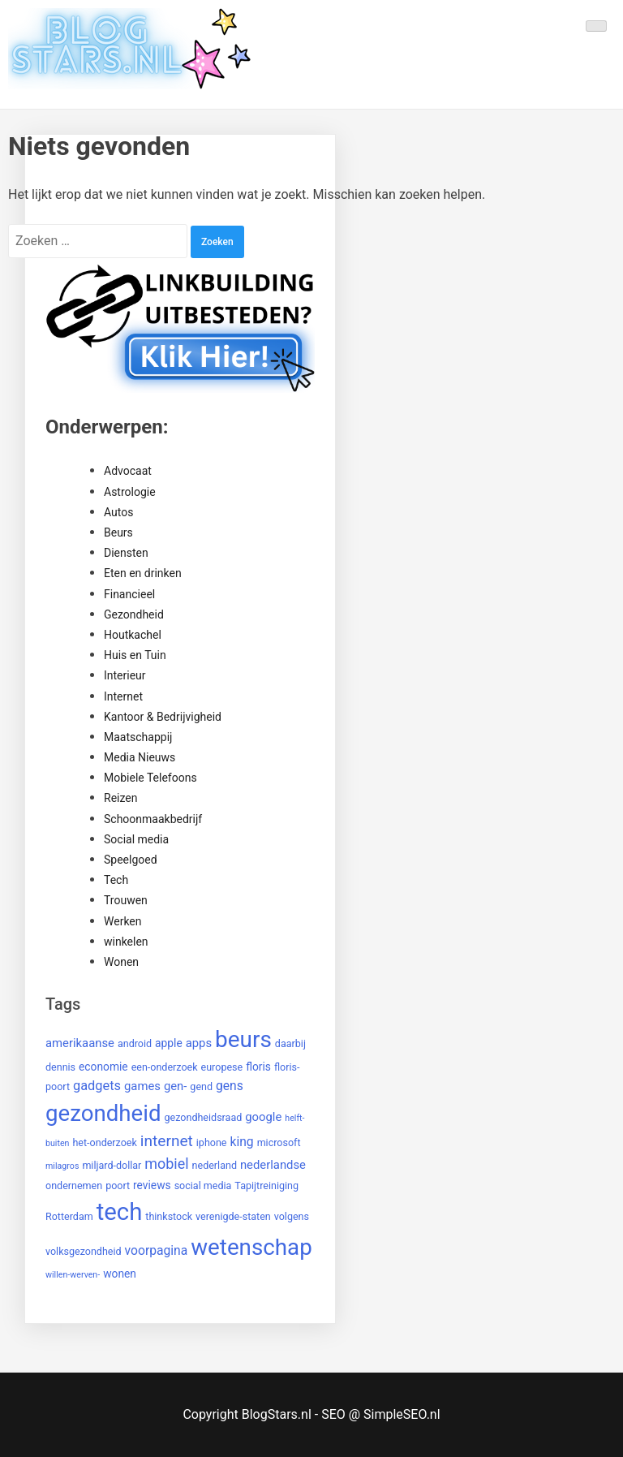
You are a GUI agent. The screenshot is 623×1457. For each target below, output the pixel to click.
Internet (123, 696)
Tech (116, 879)
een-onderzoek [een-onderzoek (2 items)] (164, 1067)
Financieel (129, 594)
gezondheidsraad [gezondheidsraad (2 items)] (204, 1117)
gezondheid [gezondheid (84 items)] (103, 1113)
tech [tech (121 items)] (120, 1212)
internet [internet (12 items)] (166, 1141)
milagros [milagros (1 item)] (62, 1166)
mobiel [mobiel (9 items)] (166, 1163)
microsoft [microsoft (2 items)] (279, 1142)
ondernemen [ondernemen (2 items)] (73, 1185)
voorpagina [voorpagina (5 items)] (156, 1250)
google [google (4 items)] (263, 1117)
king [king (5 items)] (241, 1141)
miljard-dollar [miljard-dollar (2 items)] (111, 1165)
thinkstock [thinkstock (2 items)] (168, 1216)
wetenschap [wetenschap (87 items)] (251, 1247)
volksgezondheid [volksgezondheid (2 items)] (83, 1251)
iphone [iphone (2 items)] (211, 1142)
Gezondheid (134, 614)
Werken (123, 921)
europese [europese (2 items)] (222, 1067)
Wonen (121, 961)
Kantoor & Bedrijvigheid (162, 716)
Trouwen (126, 900)
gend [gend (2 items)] (201, 1086)
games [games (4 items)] (142, 1086)
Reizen (120, 797)
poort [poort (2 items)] (117, 1185)
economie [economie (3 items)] (103, 1066)
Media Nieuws (139, 757)
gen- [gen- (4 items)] (175, 1086)
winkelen (126, 941)
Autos (118, 512)
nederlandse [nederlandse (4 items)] (273, 1164)
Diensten (126, 552)
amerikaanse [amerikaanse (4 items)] (79, 1043)
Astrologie (130, 491)
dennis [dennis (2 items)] (60, 1067)
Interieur (125, 675)
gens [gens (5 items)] (229, 1085)
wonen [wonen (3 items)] (119, 1273)
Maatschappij (138, 737)
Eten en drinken (143, 573)
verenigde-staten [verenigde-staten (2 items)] (233, 1216)
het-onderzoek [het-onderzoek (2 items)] (104, 1142)
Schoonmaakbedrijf (153, 819)
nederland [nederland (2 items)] (214, 1165)
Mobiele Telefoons (150, 777)
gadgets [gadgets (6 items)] (97, 1085)
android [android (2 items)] (135, 1043)
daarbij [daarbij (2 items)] (290, 1043)
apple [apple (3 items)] (169, 1043)
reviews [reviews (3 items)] (152, 1185)
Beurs (118, 532)
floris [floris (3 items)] (258, 1066)
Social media (136, 839)
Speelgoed (130, 859)
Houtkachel (132, 634)
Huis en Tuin (135, 655)
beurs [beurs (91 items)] (243, 1039)
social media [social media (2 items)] (203, 1185)
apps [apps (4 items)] (199, 1043)
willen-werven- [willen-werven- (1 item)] (72, 1274)
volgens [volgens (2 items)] (291, 1216)
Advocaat (128, 470)
